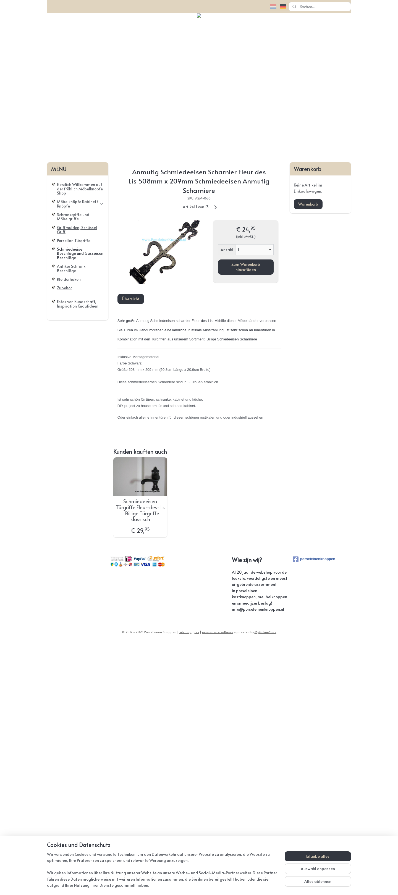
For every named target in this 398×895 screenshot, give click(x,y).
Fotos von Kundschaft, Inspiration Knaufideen (77, 557)
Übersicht (130, 552)
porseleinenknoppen (314, 812)
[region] (162, 873)
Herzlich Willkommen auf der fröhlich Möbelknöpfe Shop (80, 442)
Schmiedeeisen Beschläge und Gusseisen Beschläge (80, 506)
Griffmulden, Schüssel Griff (77, 482)
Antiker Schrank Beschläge (71, 521)
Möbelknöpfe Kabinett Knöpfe (80, 457)
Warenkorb (308, 457)
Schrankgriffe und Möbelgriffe (73, 469)
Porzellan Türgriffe (73, 493)
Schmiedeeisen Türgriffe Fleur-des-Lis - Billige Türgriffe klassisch (140, 763)
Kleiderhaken (69, 532)
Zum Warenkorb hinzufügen (245, 520)
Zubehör (64, 541)
